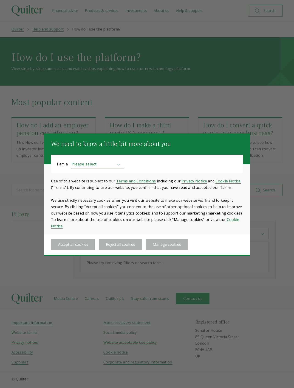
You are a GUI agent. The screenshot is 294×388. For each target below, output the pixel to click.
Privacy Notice (194, 181)
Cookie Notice (227, 181)
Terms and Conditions (136, 181)
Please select (84, 164)
